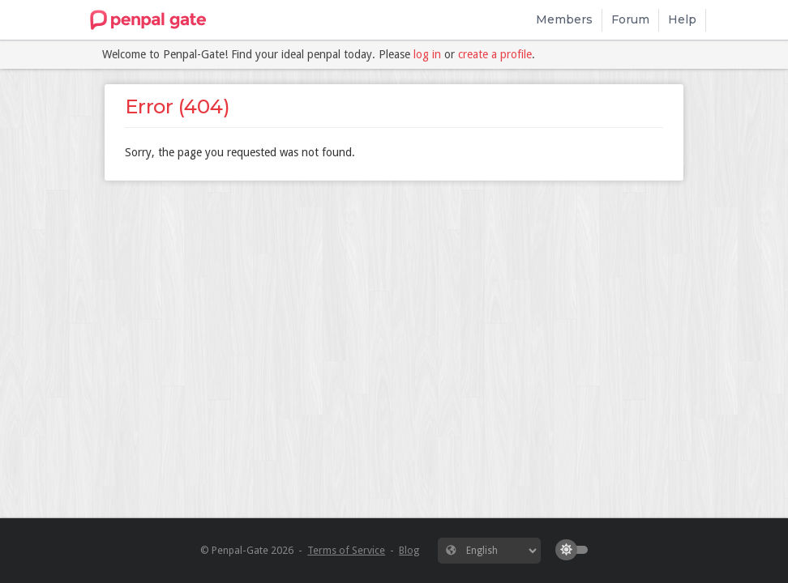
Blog (409, 550)
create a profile (495, 54)
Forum (630, 19)
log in (427, 54)
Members (564, 19)
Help (682, 19)
